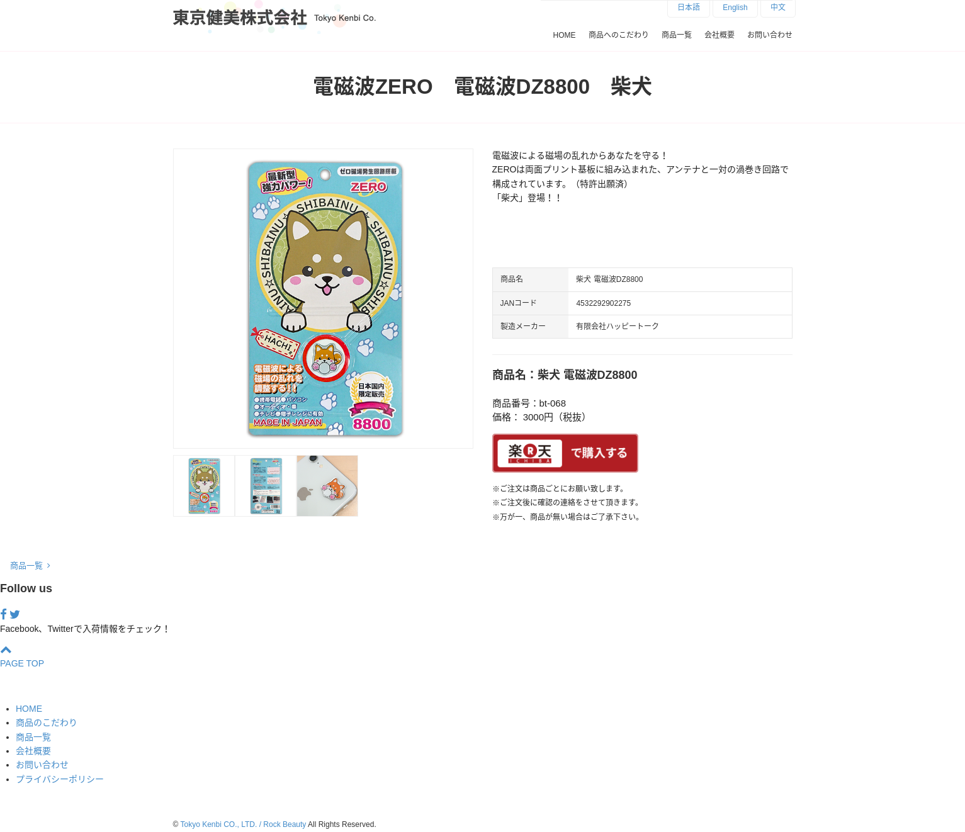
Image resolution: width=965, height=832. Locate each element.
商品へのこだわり (619, 35)
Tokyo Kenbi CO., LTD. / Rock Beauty (243, 824)
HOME (564, 35)
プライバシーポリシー (60, 779)
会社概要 (719, 35)
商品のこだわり (46, 722)
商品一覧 (677, 35)
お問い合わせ (770, 35)
